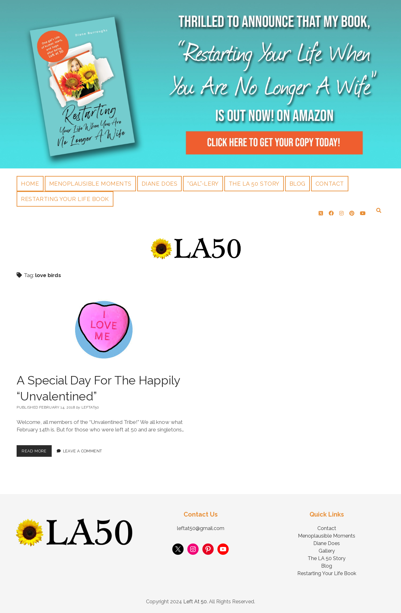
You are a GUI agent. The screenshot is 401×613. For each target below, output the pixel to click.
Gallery (327, 551)
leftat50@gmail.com (200, 528)
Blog (297, 183)
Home (30, 183)
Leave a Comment (82, 451)
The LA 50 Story (254, 183)
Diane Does (159, 183)
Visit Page (200, 84)
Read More (36, 449)
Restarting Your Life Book (65, 199)
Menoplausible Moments (90, 183)
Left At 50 (195, 602)
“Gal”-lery (202, 183)
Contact (329, 183)
